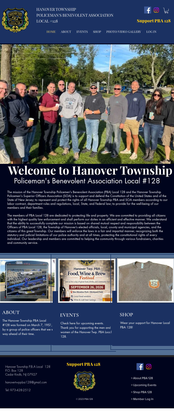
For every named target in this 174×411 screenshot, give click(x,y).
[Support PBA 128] (154, 21)
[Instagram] (156, 10)
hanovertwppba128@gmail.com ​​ (26, 382)
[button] (166, 10)
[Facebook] (147, 10)
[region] (86, 303)
